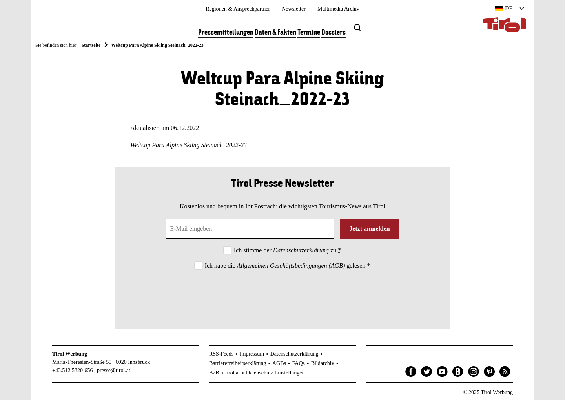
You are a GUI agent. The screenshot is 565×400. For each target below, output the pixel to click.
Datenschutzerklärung (301, 250)
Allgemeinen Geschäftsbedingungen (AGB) (291, 265)
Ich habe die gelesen (287, 265)
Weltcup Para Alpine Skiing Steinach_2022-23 (188, 145)
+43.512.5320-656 (72, 370)
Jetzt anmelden (369, 228)
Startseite (91, 45)
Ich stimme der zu (287, 250)
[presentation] (282, 292)
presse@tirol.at (113, 370)
